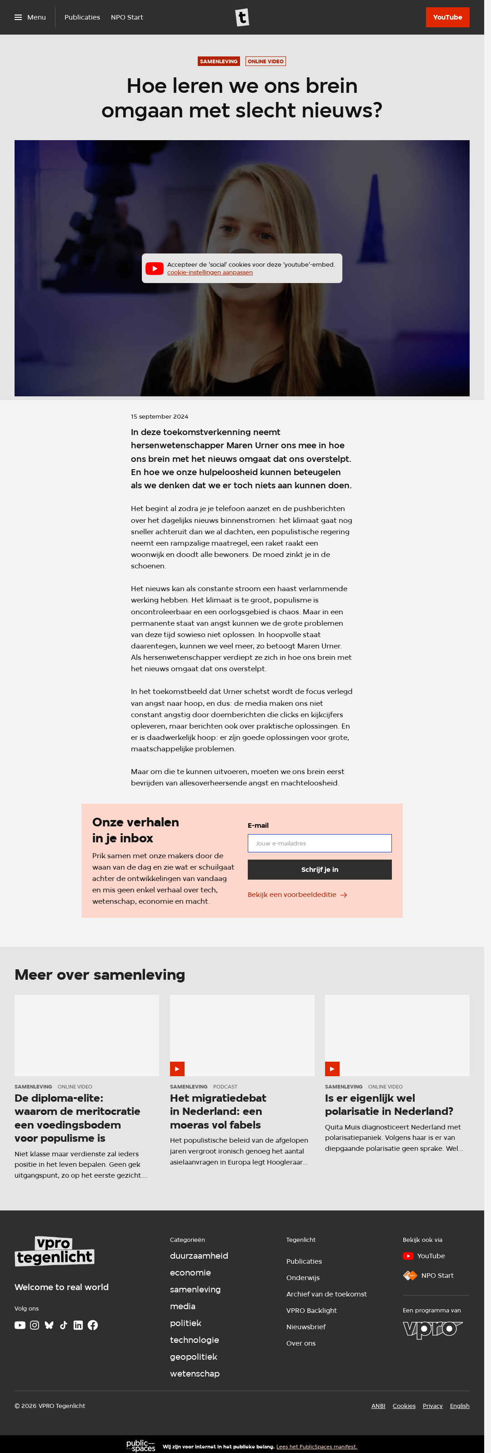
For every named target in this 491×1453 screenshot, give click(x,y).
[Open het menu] (30, 17)
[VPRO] (433, 1330)
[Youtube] (20, 1325)
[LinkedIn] (78, 1325)
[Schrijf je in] (319, 869)
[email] (319, 843)
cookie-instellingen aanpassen (210, 272)
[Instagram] (34, 1325)
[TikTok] (63, 1325)
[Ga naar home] (242, 17)
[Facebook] (92, 1325)
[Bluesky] (49, 1325)
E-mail (257, 825)
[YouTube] (448, 17)
